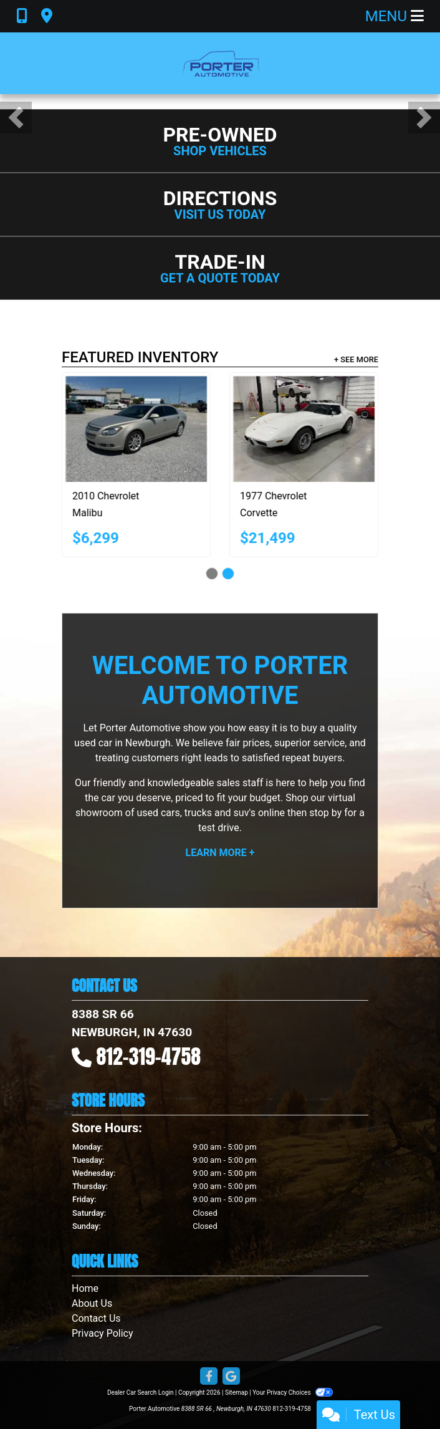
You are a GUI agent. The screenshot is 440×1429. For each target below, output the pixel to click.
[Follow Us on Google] (231, 1377)
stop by (325, 813)
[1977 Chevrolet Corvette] (319, 429)
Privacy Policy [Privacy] (102, 1333)
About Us (92, 1303)
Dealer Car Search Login (140, 1392)
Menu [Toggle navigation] (394, 16)
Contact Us (96, 1318)
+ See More (356, 359)
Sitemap (236, 1392)
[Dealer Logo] (220, 63)
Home (85, 1288)
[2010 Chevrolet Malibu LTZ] (152, 429)
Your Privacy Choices (292, 1392)
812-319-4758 (149, 1056)
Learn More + (220, 853)
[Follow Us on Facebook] (209, 1377)
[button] (16, 117)
